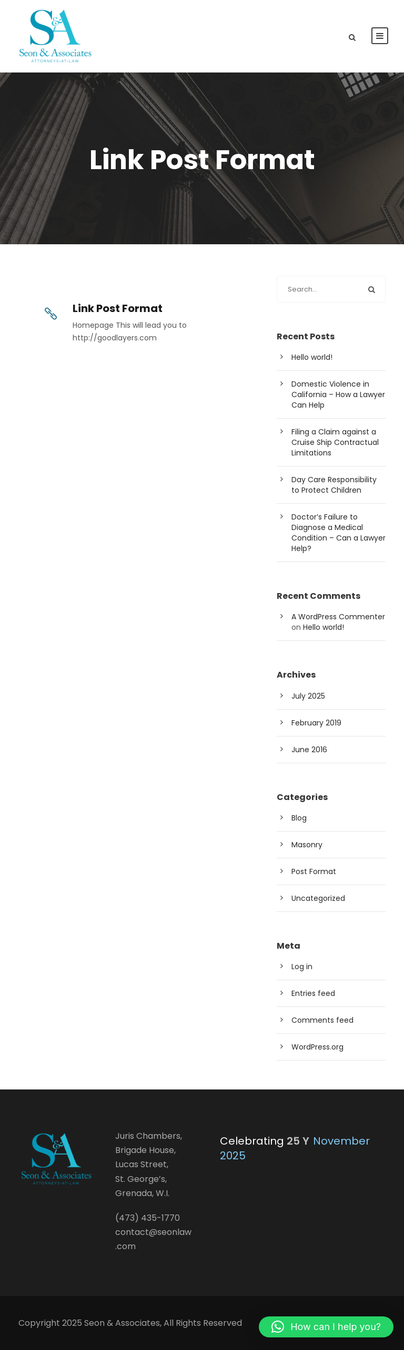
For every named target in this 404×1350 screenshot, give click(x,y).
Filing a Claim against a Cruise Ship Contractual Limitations (335, 442)
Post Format (313, 871)
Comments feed (322, 1020)
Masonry (306, 844)
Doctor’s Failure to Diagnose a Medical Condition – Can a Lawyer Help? (338, 533)
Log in (301, 966)
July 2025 (308, 696)
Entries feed (313, 993)
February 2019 (316, 723)
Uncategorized (318, 898)
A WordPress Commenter (338, 616)
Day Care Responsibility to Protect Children (334, 484)
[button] (326, 1326)
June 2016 (309, 749)
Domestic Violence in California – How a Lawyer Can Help (338, 394)
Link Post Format (118, 308)
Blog (299, 818)
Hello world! (311, 357)
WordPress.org (317, 1047)
